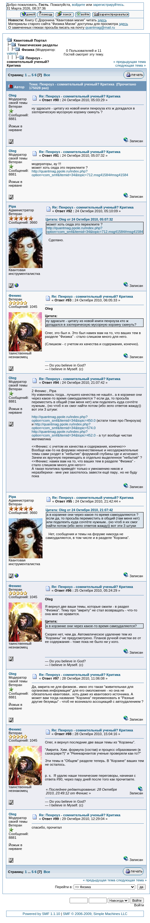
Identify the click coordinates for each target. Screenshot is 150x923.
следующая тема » (130, 65)
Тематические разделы (38, 45)
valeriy (12, 53)
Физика (28, 50)
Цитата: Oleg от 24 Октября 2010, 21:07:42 (79, 510)
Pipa (12, 206)
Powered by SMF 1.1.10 (41, 914)
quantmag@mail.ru (100, 27)
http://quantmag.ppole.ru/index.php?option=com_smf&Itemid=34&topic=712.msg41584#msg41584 (80, 173)
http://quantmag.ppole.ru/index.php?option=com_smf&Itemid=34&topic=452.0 (64, 433)
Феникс (15, 295)
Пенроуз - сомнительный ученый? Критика (28, 61)
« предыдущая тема (129, 62)
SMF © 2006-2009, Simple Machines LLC (95, 914)
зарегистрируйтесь (108, 4)
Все (47, 75)
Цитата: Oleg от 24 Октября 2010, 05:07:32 (79, 219)
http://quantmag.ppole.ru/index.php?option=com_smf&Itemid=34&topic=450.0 (64, 418)
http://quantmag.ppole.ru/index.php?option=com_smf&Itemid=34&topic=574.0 (64, 426)
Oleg (12, 95)
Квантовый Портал (30, 40)
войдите (78, 4)
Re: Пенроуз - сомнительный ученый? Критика (79, 96)
